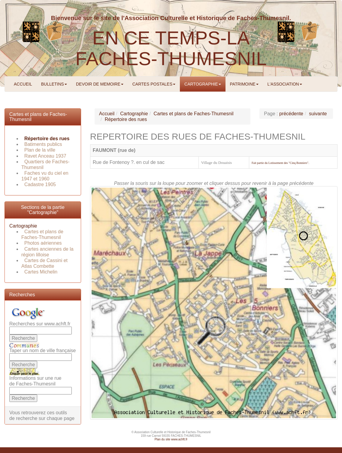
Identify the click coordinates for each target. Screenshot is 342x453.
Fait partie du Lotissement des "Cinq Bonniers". (280, 163)
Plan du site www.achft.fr (171, 439)
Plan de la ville (39, 150)
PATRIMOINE (244, 84)
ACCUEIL (23, 84)
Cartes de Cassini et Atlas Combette (44, 263)
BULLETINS (54, 84)
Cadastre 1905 (40, 184)
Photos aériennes (43, 243)
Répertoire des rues (46, 138)
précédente (291, 113)
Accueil (107, 113)
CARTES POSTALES (153, 84)
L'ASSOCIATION (285, 84)
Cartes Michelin (40, 271)
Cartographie (23, 225)
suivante (318, 113)
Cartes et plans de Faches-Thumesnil (42, 234)
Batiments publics (43, 144)
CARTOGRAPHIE (202, 84)
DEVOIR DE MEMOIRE (99, 84)
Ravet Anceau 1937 (45, 156)
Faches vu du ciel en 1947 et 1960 (44, 176)
